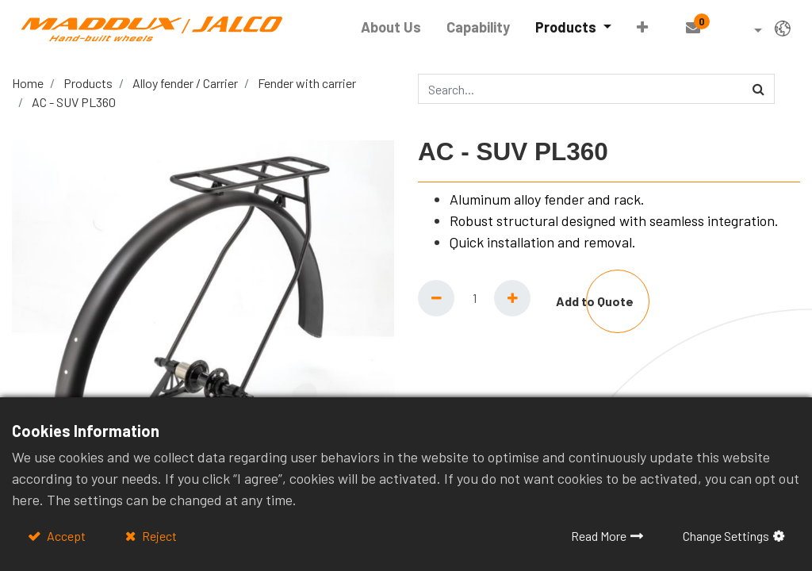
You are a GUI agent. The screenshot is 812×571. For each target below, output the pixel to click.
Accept (65, 535)
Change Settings (726, 535)
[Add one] (512, 298)
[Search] (758, 89)
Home (28, 82)
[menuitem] (388, 27)
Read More (598, 535)
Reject (158, 535)
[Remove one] (436, 298)
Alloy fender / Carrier (185, 82)
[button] (638, 27)
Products (88, 82)
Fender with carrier (307, 82)
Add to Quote (595, 300)
